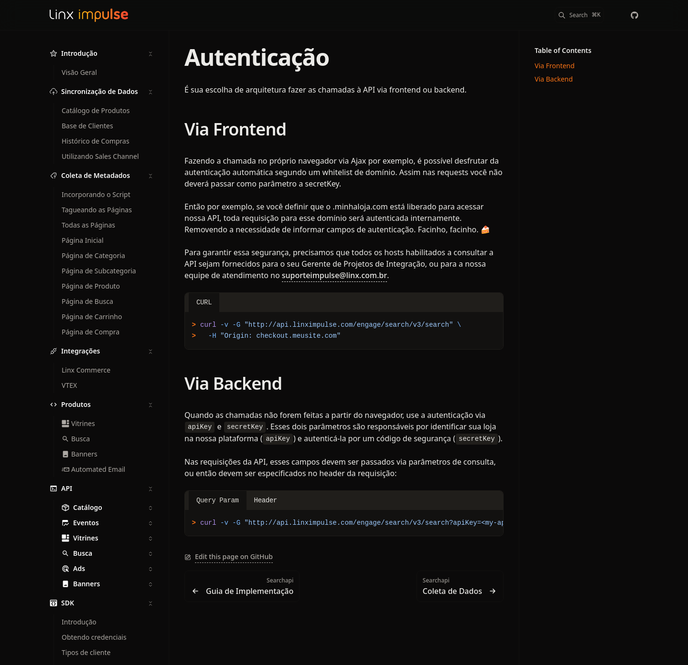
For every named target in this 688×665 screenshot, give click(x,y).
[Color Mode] (615, 15)
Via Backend (233, 383)
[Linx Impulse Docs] (89, 15)
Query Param (217, 500)
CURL (204, 302)
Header (265, 500)
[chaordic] (634, 15)
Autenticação (256, 57)
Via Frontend (235, 129)
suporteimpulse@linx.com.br (334, 275)
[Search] (579, 15)
